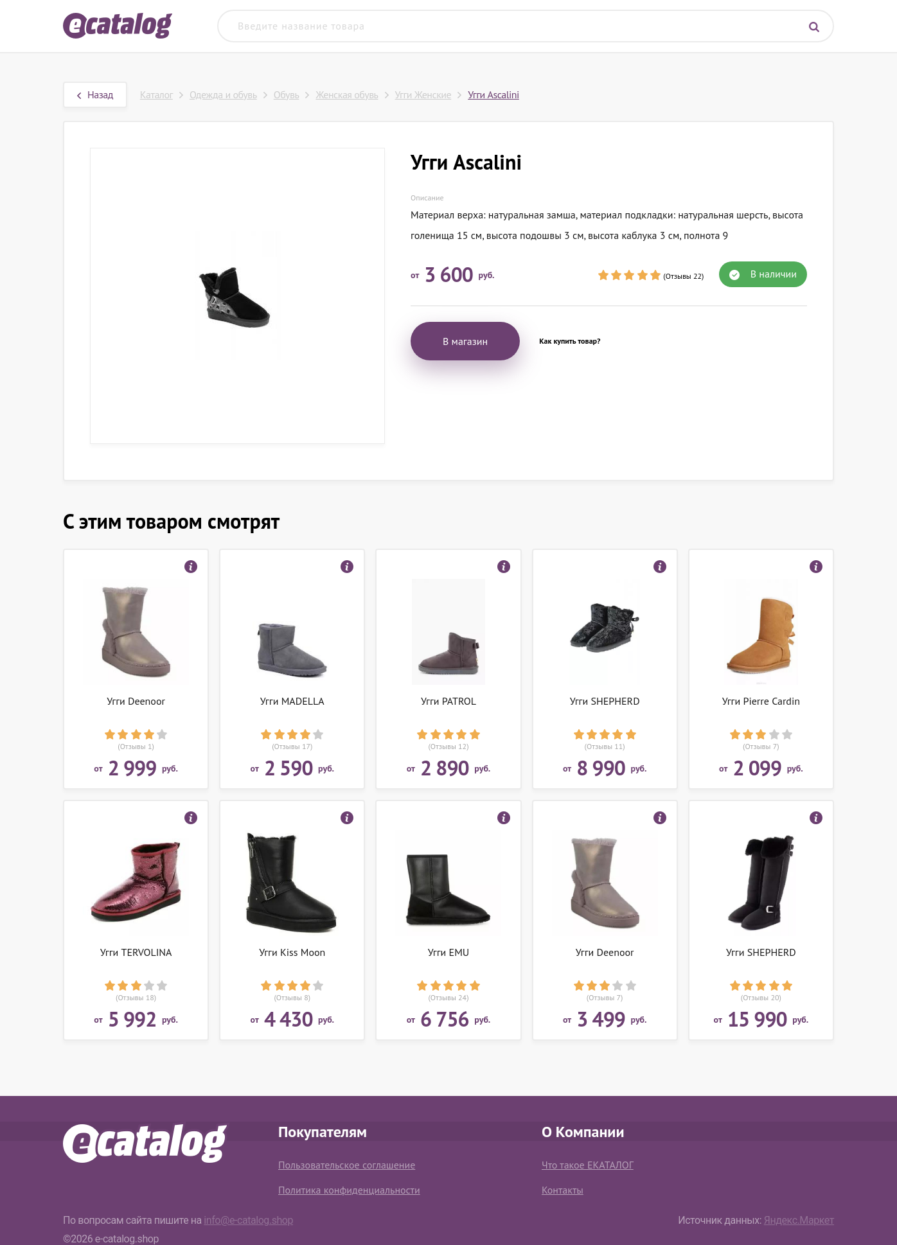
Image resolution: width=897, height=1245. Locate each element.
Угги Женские (423, 94)
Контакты (562, 1189)
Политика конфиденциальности (349, 1189)
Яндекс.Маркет (799, 1220)
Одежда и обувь (223, 94)
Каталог (156, 94)
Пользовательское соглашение (346, 1164)
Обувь (286, 94)
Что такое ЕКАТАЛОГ (588, 1164)
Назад (95, 94)
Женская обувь (346, 94)
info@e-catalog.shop (248, 1220)
